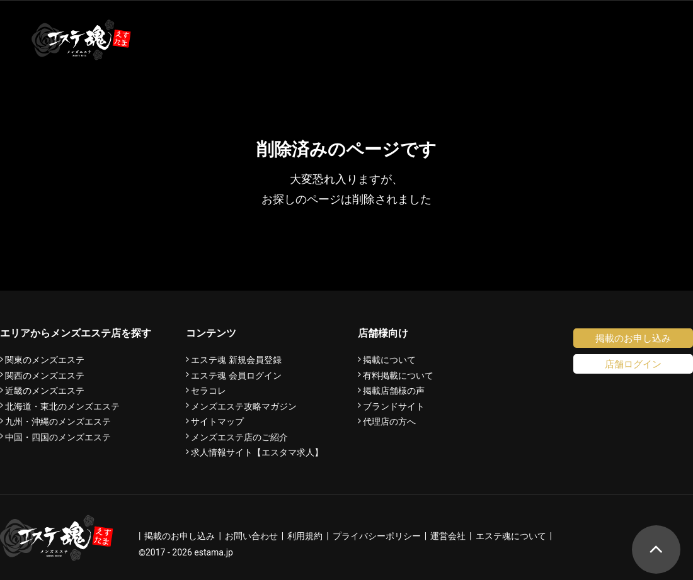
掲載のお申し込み (633, 338)
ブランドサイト (394, 406)
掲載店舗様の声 (394, 390)
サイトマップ (217, 421)
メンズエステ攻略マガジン (244, 406)
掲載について (389, 359)
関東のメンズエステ (44, 359)
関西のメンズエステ (44, 375)
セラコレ (208, 390)
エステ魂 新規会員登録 (236, 359)
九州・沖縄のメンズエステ (58, 421)
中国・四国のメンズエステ (58, 437)
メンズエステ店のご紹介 (239, 437)
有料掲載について (398, 375)
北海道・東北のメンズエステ (62, 406)
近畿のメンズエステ (44, 390)
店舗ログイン (633, 364)
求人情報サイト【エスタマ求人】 (257, 452)
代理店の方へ (389, 421)
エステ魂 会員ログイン (236, 375)
